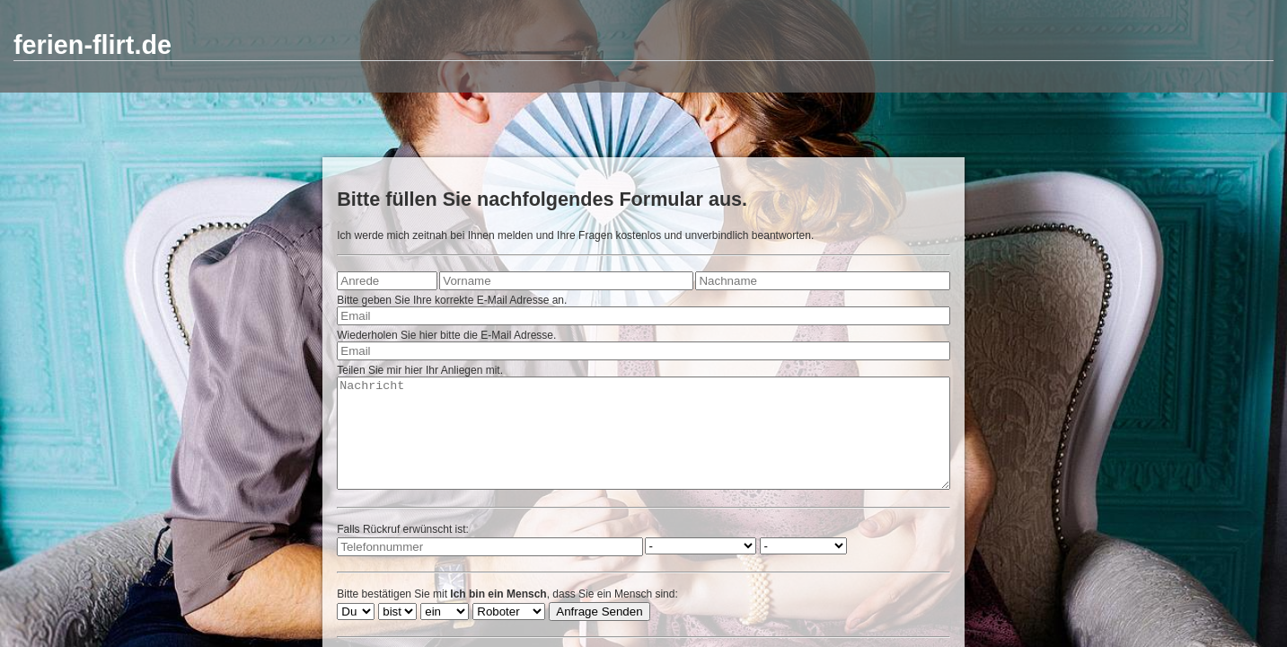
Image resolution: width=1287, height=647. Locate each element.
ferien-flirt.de (92, 45)
